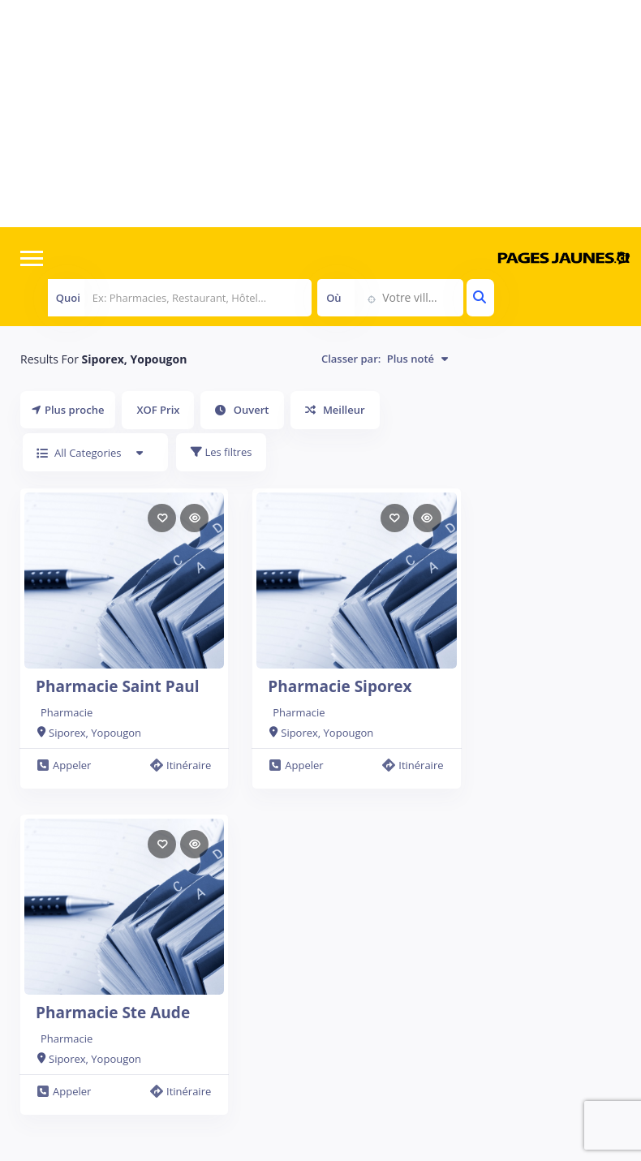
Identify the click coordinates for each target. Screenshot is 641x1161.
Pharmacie (66, 712)
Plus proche (68, 409)
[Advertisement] (320, 113)
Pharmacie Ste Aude (113, 1012)
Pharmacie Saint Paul (118, 686)
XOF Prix (157, 409)
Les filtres (221, 452)
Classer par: (384, 358)
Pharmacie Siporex (339, 686)
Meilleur (335, 409)
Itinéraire (180, 765)
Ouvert (242, 409)
